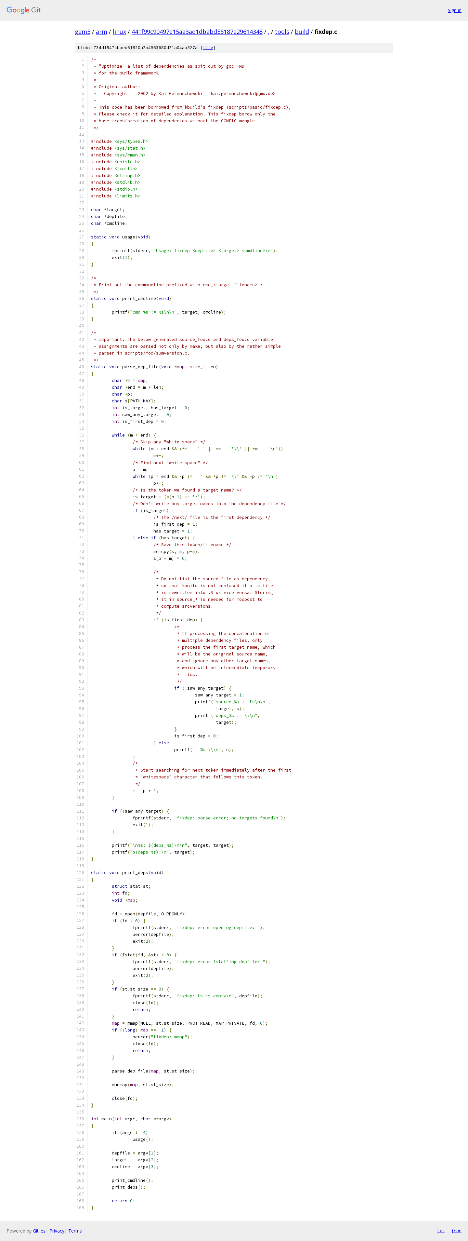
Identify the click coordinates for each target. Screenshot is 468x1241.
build (302, 31)
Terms (75, 1231)
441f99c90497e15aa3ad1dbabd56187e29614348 (197, 31)
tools (282, 31)
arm (101, 31)
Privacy (56, 1231)
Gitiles (39, 1231)
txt (441, 1231)
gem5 (82, 31)
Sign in (455, 10)
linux (119, 31)
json (456, 1231)
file (208, 47)
